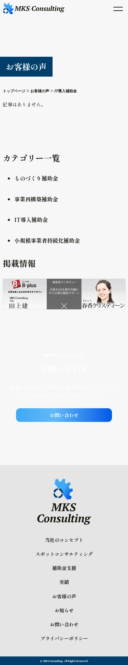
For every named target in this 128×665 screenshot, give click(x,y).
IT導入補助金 (31, 219)
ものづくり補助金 (36, 178)
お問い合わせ (64, 415)
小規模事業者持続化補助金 (47, 240)
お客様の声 (64, 596)
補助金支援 (64, 567)
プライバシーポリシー (64, 638)
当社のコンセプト (64, 539)
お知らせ (64, 610)
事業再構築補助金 (36, 199)
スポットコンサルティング (64, 553)
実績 (64, 581)
